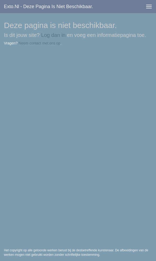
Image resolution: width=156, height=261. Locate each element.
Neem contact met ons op (39, 43)
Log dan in (53, 35)
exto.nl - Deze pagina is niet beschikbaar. (48, 6)
